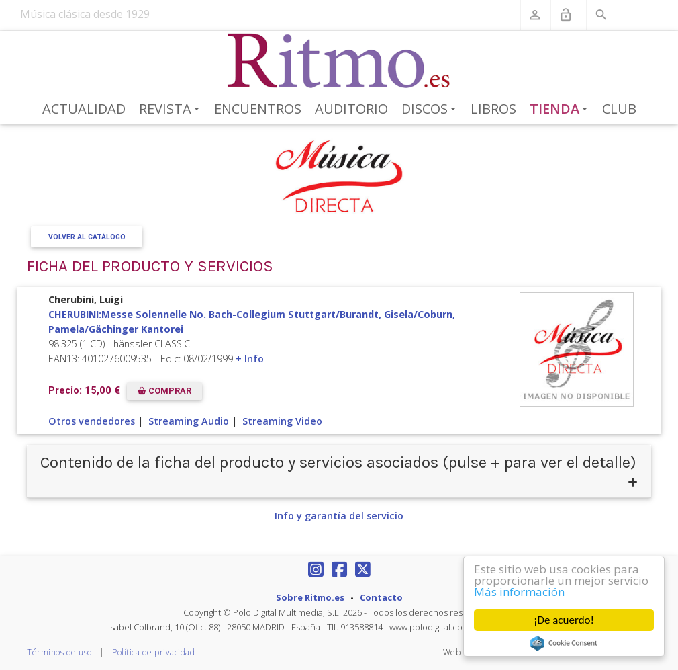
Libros (493, 108)
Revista (171, 109)
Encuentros (257, 108)
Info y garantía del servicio (339, 515)
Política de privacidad (153, 652)
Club (619, 108)
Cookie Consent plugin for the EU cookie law (563, 643)
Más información (519, 591)
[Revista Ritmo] (339, 61)
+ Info (250, 358)
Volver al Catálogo (87, 237)
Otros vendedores (91, 421)
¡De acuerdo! (564, 620)
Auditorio (351, 108)
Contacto (381, 597)
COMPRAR (164, 390)
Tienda (561, 109)
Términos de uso (59, 652)
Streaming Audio (188, 421)
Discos (431, 109)
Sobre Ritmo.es (310, 597)
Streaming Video (282, 421)
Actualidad (84, 108)
